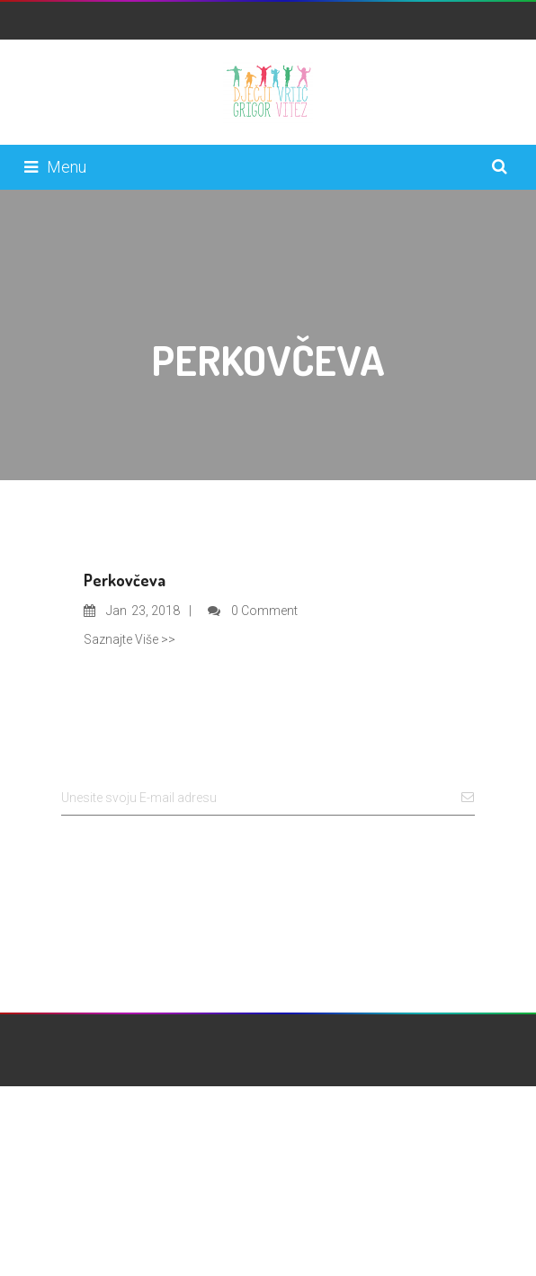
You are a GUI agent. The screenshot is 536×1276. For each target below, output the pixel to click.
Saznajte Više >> (129, 639)
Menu (55, 166)
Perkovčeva (124, 580)
